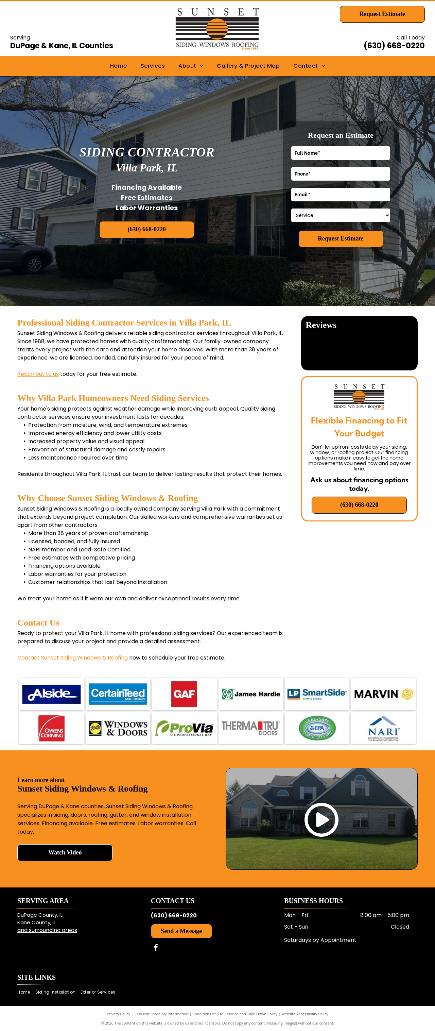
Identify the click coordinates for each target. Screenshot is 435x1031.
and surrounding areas (47, 930)
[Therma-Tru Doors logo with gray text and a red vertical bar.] (251, 728)
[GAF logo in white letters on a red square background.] (184, 694)
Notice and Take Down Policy (252, 1013)
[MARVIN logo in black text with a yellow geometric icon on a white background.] (383, 694)
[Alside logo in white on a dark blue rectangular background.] (51, 694)
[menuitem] (118, 66)
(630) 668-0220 (394, 45)
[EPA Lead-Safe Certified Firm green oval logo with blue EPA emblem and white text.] (317, 728)
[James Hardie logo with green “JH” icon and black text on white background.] (251, 694)
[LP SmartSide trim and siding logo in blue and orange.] (317, 694)
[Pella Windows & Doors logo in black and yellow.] (118, 728)
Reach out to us (38, 374)
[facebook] (156, 948)
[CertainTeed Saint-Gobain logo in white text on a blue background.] (118, 694)
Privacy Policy (118, 1013)
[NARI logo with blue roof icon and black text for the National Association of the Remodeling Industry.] (383, 728)
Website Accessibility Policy (304, 1013)
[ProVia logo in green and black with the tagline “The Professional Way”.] (184, 728)
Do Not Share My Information (163, 1013)
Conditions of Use (207, 1013)
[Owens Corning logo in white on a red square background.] (51, 728)
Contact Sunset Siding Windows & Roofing (72, 658)
